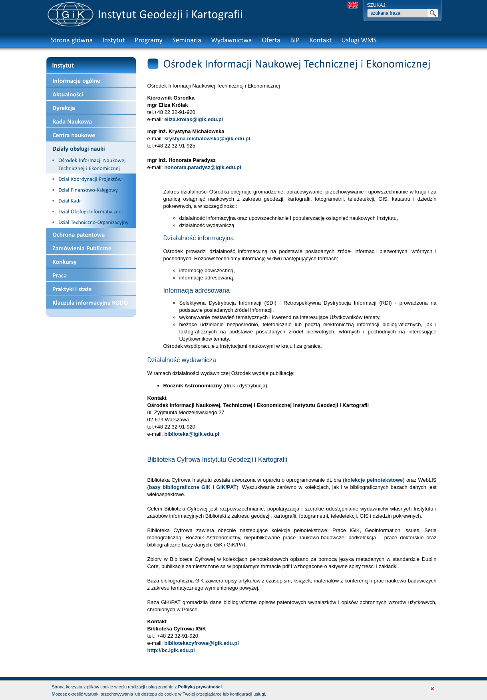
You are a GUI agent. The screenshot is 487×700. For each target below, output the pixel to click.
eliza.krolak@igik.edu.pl (193, 119)
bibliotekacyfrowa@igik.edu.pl (201, 643)
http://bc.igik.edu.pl (171, 650)
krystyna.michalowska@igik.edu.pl (207, 139)
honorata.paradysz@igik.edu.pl (202, 167)
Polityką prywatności (200, 686)
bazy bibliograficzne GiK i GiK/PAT (193, 487)
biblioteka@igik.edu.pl (191, 434)
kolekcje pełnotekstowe (373, 480)
